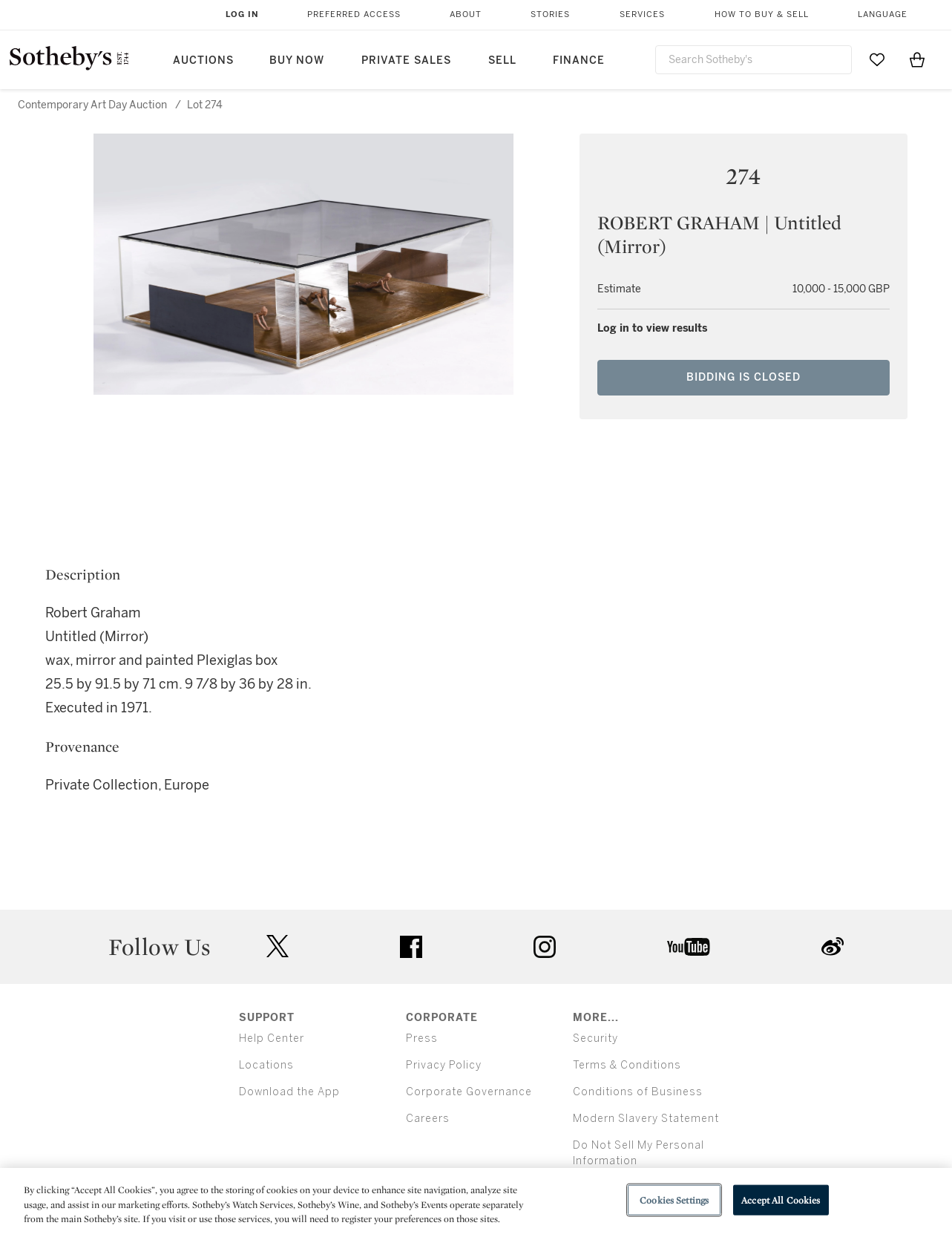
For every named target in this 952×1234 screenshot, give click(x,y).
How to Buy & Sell (762, 14)
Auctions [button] (203, 60)
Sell (502, 60)
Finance (579, 60)
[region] (476, 1201)
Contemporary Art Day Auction (92, 105)
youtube (688, 947)
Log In (242, 14)
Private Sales (406, 60)
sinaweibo (832, 946)
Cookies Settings (674, 1199)
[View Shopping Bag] (917, 59)
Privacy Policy (444, 1065)
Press (422, 1038)
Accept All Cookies (780, 1199)
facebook (411, 947)
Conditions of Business (638, 1092)
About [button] (466, 14)
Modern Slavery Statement (646, 1118)
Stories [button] (550, 14)
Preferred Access (354, 14)
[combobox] (754, 59)
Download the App (289, 1092)
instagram (545, 947)
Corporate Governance (469, 1092)
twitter (277, 946)
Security (595, 1038)
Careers (428, 1118)
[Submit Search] (835, 59)
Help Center (271, 1038)
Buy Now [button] (296, 60)
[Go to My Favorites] (877, 59)
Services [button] (642, 14)
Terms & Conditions (627, 1065)
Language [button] (882, 14)
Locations (266, 1065)
